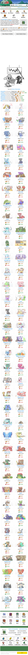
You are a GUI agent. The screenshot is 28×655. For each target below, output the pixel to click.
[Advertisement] (14, 50)
